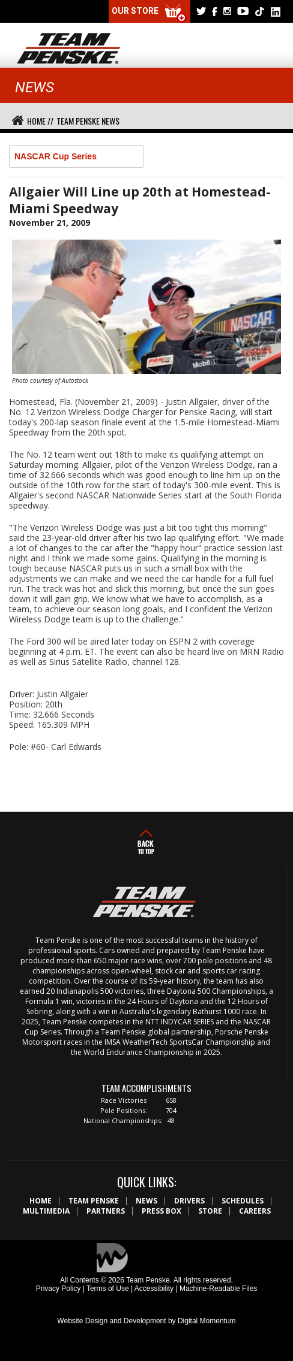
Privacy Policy (58, 1288)
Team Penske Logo (68, 49)
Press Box (161, 1211)
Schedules (243, 1201)
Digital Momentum (207, 1321)
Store (210, 1211)
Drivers (189, 1201)
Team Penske (93, 1201)
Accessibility (154, 1288)
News (146, 1201)
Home (40, 1201)
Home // (40, 120)
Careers (255, 1211)
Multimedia (46, 1211)
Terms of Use (107, 1288)
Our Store (149, 13)
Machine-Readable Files (218, 1288)
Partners (105, 1211)
